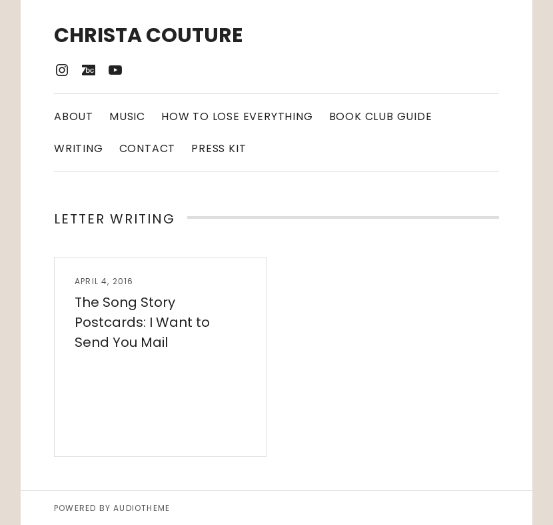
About (73, 116)
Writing (78, 148)
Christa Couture (148, 35)
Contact (147, 148)
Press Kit (218, 148)
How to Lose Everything (237, 116)
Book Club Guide (380, 116)
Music (127, 116)
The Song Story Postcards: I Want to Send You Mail (142, 322)
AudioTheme (141, 508)
